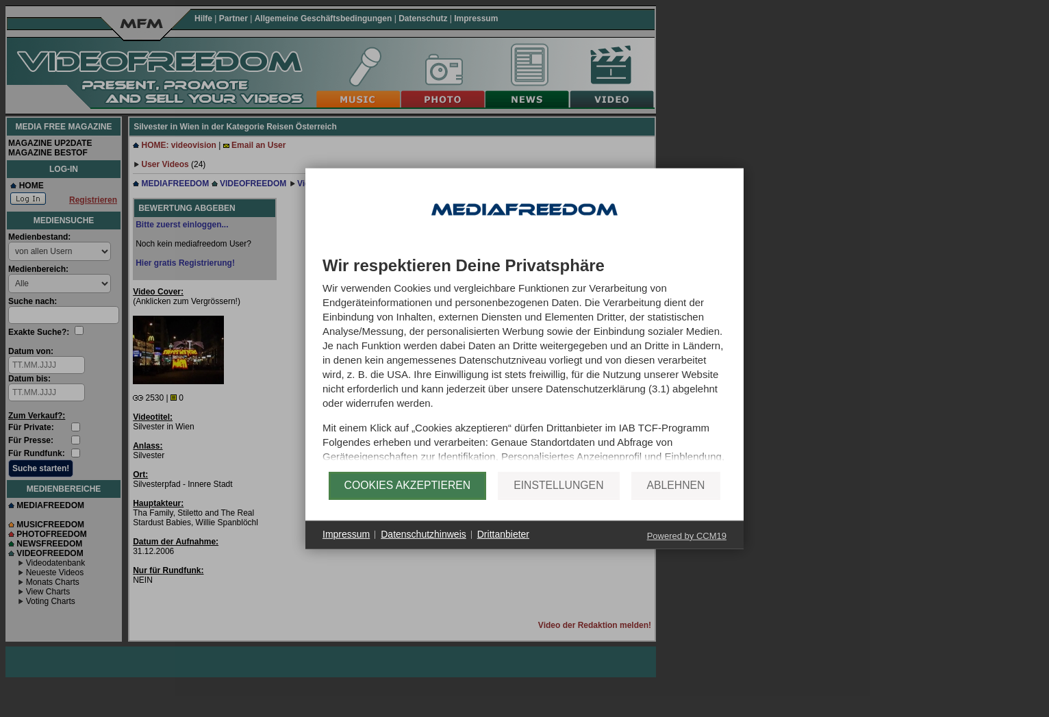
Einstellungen (558, 498)
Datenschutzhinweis (423, 547)
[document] (524, 364)
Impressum (346, 547)
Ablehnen (676, 498)
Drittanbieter (503, 547)
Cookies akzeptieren (407, 498)
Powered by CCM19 (686, 548)
